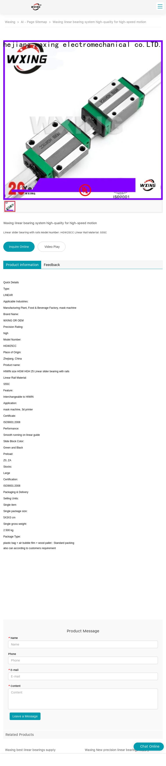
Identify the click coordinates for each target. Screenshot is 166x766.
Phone (12, 654)
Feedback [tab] (52, 265)
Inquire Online (19, 246)
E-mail (13, 670)
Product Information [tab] (22, 265)
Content (14, 686)
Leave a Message (25, 716)
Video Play (52, 246)
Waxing (10, 22)
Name (13, 638)
